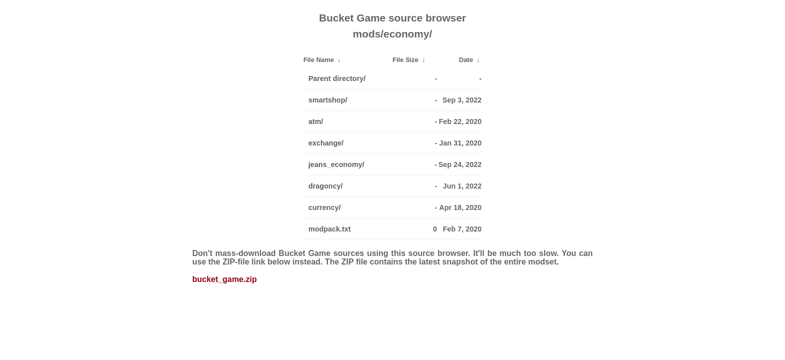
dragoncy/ (325, 186)
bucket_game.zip (224, 279)
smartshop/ (327, 100)
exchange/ (325, 143)
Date (466, 60)
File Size (405, 60)
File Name (318, 60)
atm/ (315, 122)
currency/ (324, 208)
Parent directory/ (336, 78)
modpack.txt (329, 229)
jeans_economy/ (336, 164)
